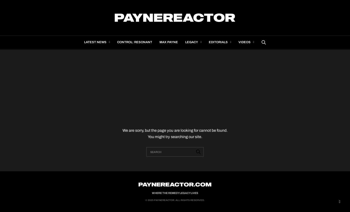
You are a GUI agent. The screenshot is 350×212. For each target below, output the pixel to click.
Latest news (95, 42)
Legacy (191, 42)
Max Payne (168, 42)
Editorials (218, 42)
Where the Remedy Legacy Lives (175, 193)
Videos (244, 42)
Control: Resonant (134, 42)
